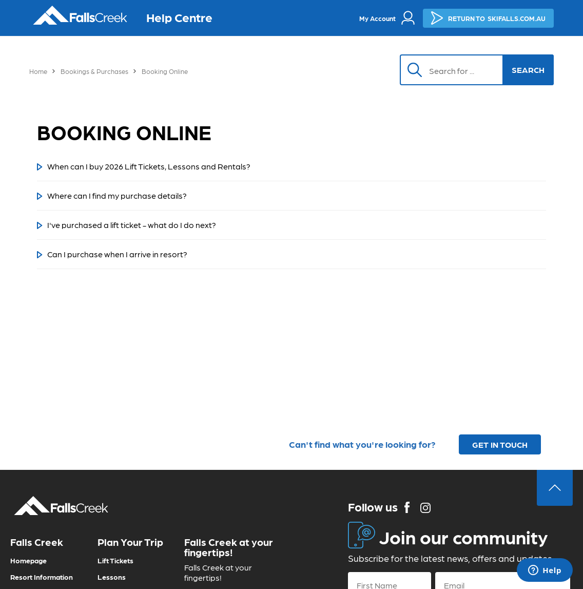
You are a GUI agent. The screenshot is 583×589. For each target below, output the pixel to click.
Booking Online (165, 71)
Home (38, 71)
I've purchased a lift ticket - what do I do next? (131, 225)
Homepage (28, 560)
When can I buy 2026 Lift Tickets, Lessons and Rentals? (148, 166)
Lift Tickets (115, 560)
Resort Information (41, 577)
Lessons (112, 577)
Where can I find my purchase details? (117, 195)
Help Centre (179, 16)
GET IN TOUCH (500, 444)
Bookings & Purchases (94, 71)
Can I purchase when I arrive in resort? (117, 254)
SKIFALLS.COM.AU (488, 18)
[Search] (457, 69)
